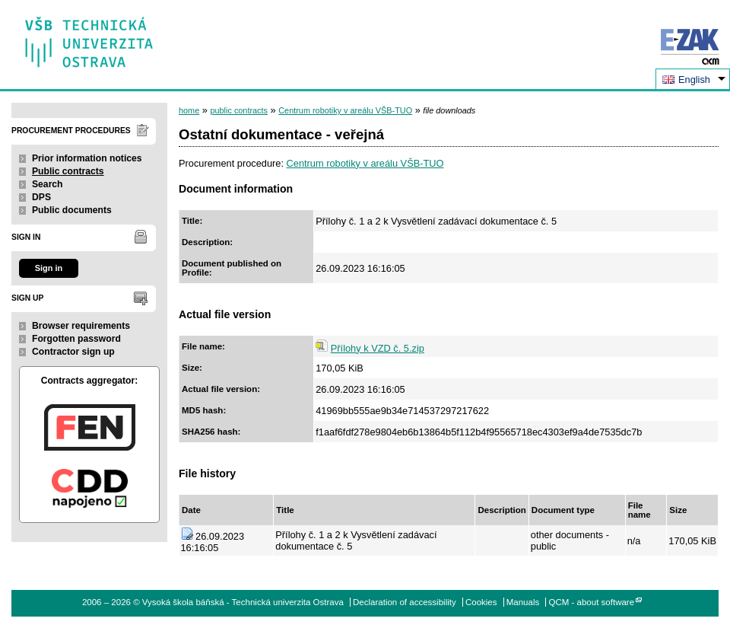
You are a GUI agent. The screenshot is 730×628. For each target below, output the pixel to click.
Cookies (481, 602)
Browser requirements (81, 325)
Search (47, 184)
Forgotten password (76, 338)
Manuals (523, 602)
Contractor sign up (73, 351)
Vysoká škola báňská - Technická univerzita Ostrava (89, 37)
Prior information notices (87, 158)
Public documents (72, 210)
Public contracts (68, 171)
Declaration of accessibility (404, 602)
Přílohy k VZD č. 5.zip (377, 348)
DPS (41, 197)
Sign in (48, 268)
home (189, 110)
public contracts (239, 110)
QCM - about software (591, 602)
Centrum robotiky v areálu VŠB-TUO (345, 110)
